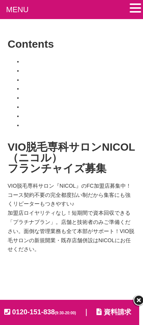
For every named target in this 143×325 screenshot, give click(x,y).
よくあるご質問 (41, 116)
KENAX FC (95, 287)
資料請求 (113, 312)
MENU (17, 9)
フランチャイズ (41, 88)
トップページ (39, 61)
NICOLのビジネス (44, 71)
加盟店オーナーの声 (47, 107)
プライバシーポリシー (74, 278)
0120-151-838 (44, 312)
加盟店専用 (36, 125)
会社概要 (21, 278)
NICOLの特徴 (39, 80)
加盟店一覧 (36, 98)
